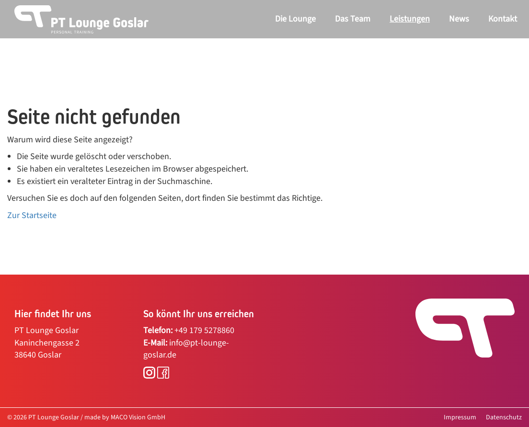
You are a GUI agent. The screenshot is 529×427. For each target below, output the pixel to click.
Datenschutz (504, 417)
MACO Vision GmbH (138, 417)
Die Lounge (295, 19)
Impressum (460, 417)
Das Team (352, 19)
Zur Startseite (32, 215)
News (459, 19)
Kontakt (502, 19)
